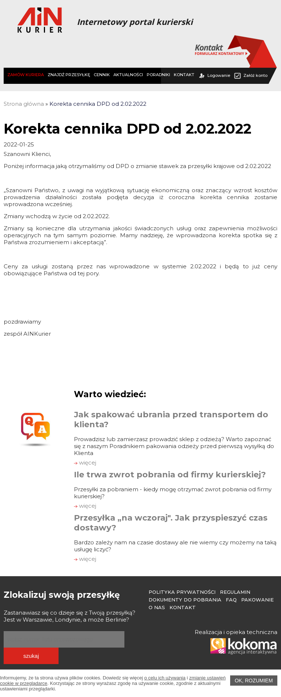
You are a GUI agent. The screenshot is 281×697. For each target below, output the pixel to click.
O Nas (157, 607)
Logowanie (214, 75)
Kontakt (182, 607)
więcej (85, 462)
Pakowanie (257, 600)
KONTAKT (184, 74)
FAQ (231, 600)
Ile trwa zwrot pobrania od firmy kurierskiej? (170, 475)
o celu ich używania (165, 678)
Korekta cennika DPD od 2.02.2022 (97, 103)
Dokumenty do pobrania (185, 600)
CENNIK (102, 74)
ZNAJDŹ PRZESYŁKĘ (69, 74)
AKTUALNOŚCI (128, 74)
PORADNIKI (158, 74)
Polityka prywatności (182, 592)
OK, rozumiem (254, 680)
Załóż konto (250, 75)
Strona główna (24, 103)
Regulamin (235, 592)
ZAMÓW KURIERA (25, 74)
